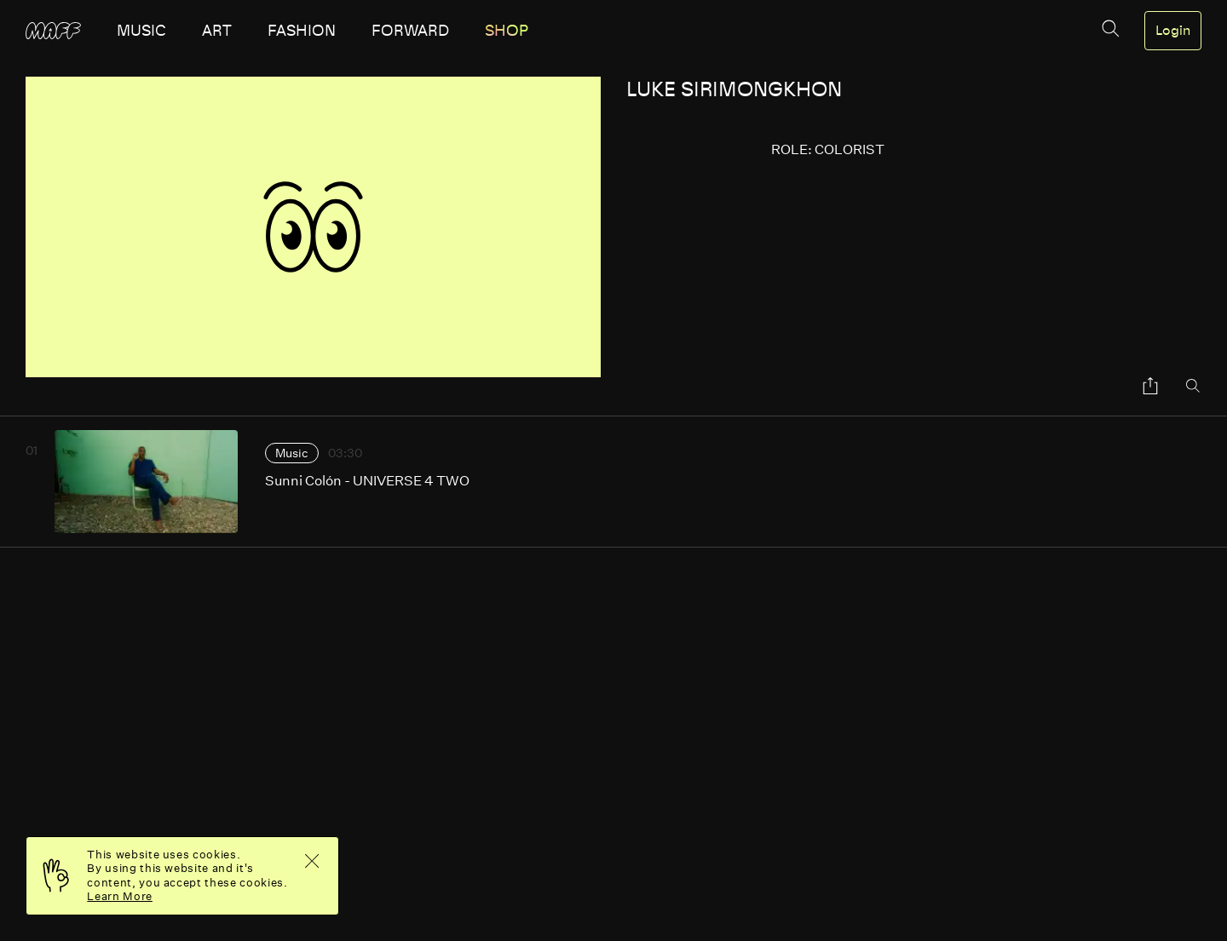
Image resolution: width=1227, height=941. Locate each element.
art (217, 30)
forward (410, 30)
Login (1172, 30)
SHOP (506, 30)
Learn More (120, 896)
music (141, 30)
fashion (302, 30)
